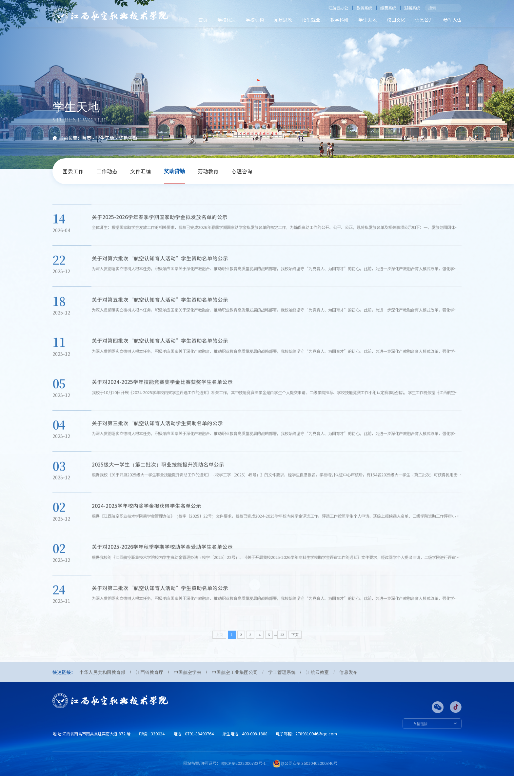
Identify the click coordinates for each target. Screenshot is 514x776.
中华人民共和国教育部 (102, 672)
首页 (203, 19)
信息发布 (348, 672)
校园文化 (396, 19)
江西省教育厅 (149, 672)
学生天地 (367, 19)
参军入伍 (452, 19)
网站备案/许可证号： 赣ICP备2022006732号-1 (224, 763)
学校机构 (255, 19)
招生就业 (311, 19)
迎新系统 (412, 8)
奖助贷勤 (128, 138)
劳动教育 (208, 171)
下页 (295, 648)
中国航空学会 (187, 672)
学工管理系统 (282, 672)
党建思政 (283, 19)
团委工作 (73, 171)
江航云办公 (338, 8)
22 (282, 648)
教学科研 (339, 19)
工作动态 (106, 171)
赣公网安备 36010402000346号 (309, 763)
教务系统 (364, 8)
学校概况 (226, 19)
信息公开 (424, 19)
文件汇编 (140, 171)
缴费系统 (388, 8)
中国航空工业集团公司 (235, 672)
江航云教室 (317, 672)
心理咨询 (241, 171)
